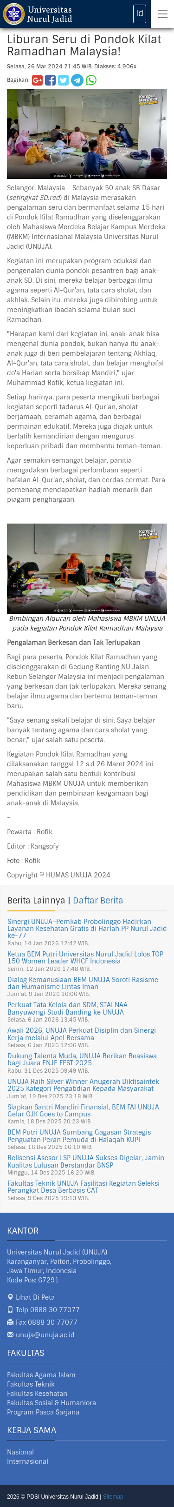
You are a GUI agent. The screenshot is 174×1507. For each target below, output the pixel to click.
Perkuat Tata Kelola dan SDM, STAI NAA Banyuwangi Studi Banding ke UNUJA (67, 1008)
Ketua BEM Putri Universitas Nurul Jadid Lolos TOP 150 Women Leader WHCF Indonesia (85, 957)
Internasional (27, 1461)
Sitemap (113, 1497)
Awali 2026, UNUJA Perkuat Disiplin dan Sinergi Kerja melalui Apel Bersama (81, 1034)
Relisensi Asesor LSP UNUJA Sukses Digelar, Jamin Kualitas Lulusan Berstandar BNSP (85, 1161)
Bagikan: (18, 80)
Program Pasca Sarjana (43, 1412)
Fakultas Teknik (31, 1384)
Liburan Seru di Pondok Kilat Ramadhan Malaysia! (84, 45)
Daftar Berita (98, 900)
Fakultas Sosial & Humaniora (51, 1403)
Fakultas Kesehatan (37, 1393)
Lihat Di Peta (35, 1297)
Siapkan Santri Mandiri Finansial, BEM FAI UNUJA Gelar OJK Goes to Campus (83, 1110)
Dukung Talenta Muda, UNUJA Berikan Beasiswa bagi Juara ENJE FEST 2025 (82, 1059)
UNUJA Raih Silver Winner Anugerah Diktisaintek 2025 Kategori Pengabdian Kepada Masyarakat (83, 1085)
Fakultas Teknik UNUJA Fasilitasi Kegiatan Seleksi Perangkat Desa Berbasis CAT (83, 1187)
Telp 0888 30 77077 (48, 1310)
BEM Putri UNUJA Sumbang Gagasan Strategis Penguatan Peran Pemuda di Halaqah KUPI (79, 1135)
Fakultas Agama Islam (41, 1375)
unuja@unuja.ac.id (45, 1335)
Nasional (20, 1452)
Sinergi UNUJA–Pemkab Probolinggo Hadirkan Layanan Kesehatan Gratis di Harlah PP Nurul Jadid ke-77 (87, 928)
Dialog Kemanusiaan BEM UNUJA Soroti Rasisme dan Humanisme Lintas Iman (82, 983)
